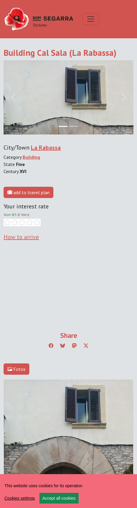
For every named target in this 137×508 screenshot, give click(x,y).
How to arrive (21, 237)
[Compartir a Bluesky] (62, 346)
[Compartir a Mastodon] (74, 346)
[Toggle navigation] (90, 19)
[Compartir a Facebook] (51, 346)
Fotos (16, 369)
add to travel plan (28, 192)
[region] (68, 491)
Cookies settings (19, 498)
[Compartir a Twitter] (86, 346)
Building (31, 157)
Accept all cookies (59, 498)
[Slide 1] (73, 126)
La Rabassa (46, 147)
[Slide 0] (63, 126)
